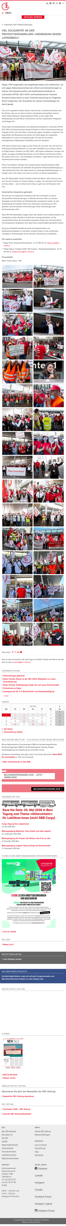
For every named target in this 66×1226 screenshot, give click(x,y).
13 (24, 718)
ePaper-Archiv (9, 1078)
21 (33, 721)
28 (33, 724)
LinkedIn (39, 1176)
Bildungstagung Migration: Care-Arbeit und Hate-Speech (26, 831)
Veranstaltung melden (13, 732)
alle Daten (8, 729)
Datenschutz (45, 1220)
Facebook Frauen (43, 1197)
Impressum (37, 1220)
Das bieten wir (7, 1135)
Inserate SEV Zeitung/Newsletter (17, 1114)
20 (24, 721)
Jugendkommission (9, 1155)
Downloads (39, 1155)
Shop (37, 1152)
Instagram (39, 1183)
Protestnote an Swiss (12, 688)
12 (15, 718)
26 (15, 724)
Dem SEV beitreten (9, 1131)
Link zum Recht (41, 1145)
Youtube (39, 1190)
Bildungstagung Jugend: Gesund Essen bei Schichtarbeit (26, 846)
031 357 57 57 (10, 1180)
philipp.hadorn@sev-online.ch (23, 252)
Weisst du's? (8, 945)
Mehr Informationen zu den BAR (16, 762)
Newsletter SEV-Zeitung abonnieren (18, 1096)
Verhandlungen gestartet (14, 676)
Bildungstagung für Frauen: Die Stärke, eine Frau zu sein (26, 838)
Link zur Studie (9, 932)
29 (42, 724)
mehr (6, 696)
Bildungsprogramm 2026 (46, 789)
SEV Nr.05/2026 (10, 1075)
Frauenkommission (9, 1152)
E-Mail (4, 1185)
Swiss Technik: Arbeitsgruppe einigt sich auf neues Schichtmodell (31, 685)
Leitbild (4, 1141)
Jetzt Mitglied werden (12, 959)
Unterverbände (7, 1148)
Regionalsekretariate (10, 1145)
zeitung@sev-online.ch (22, 662)
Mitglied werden (33, 17)
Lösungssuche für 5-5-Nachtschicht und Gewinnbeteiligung (28, 692)
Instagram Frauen (46, 1211)
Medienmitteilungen (42, 1135)
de (47, 4)
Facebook (42, 1169)
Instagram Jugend (43, 1204)
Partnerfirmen (40, 1148)
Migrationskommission (10, 1158)
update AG (32, 1222)
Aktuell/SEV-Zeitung (43, 1131)
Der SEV (5, 1138)
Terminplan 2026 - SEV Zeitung (16, 1109)
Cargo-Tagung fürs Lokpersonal (15, 824)
